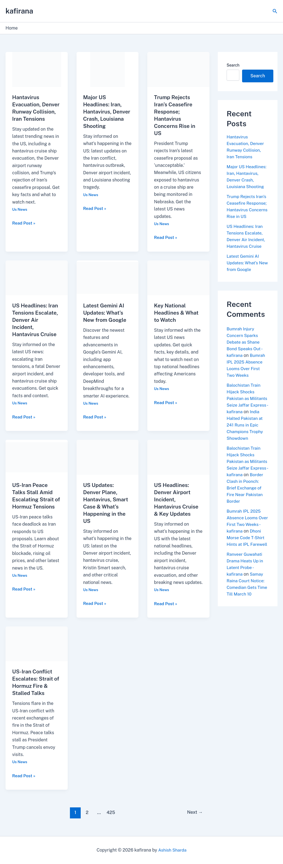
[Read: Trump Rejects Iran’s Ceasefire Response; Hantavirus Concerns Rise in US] (178, 69)
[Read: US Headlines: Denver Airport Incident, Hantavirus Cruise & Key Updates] (178, 457)
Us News (20, 216)
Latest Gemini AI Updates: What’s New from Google (106, 312)
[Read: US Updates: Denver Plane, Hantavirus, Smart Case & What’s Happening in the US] (108, 457)
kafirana (19, 11)
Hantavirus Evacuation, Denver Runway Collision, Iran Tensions (32, 111)
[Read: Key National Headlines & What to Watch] (178, 277)
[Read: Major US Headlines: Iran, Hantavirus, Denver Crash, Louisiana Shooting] (108, 69)
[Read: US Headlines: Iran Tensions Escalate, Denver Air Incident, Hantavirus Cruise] (37, 277)
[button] (274, 11)
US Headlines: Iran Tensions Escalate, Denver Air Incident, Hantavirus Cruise (36, 320)
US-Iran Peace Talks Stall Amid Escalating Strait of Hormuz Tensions (34, 499)
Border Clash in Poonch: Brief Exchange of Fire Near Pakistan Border (245, 501)
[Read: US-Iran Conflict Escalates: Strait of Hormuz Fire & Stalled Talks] (37, 643)
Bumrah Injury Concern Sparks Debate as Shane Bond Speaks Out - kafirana (245, 342)
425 (110, 812)
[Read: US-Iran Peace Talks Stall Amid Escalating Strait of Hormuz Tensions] (37, 457)
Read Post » (24, 230)
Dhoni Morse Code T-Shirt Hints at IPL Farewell (246, 557)
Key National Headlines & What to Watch (177, 312)
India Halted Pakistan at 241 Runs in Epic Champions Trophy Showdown (246, 431)
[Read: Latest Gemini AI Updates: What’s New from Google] (108, 277)
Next (194, 812)
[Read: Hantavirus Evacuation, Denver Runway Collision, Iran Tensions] (37, 69)
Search (233, 65)
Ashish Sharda (172, 850)
